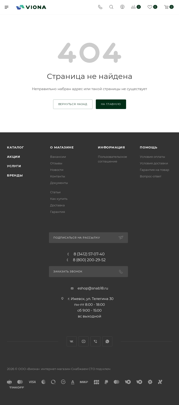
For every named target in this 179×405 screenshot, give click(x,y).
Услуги (14, 166)
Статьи (55, 192)
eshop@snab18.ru (93, 288)
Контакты (57, 176)
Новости (56, 170)
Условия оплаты (152, 156)
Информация (111, 147)
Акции (13, 156)
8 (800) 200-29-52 (89, 260)
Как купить (58, 199)
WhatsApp (107, 341)
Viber (95, 341)
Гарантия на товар (154, 170)
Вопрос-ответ (150, 176)
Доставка (57, 205)
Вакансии (58, 156)
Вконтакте (72, 341)
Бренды (15, 175)
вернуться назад (72, 104)
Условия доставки (154, 163)
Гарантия (57, 212)
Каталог (15, 147)
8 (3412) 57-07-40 (89, 254)
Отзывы (56, 163)
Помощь (148, 147)
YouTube (84, 341)
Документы (59, 183)
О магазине (62, 147)
